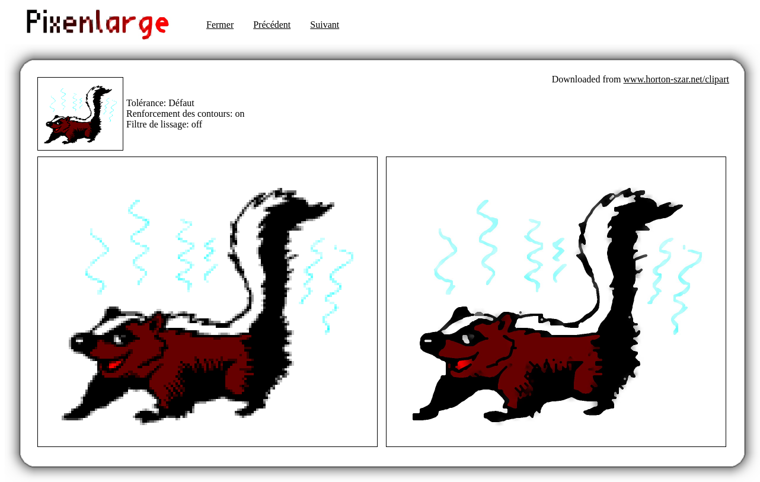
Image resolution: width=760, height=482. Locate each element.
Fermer (220, 25)
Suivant (324, 25)
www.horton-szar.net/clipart (676, 79)
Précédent (271, 25)
